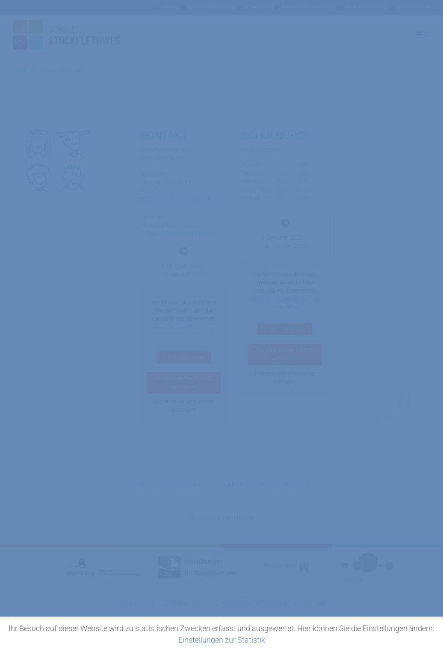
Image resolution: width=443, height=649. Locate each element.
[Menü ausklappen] (422, 35)
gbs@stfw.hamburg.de (188, 232)
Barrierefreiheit (290, 484)
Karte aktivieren (183, 357)
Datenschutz (184, 484)
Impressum (147, 484)
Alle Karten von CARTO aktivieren (184, 382)
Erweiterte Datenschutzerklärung (271, 602)
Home (20, 70)
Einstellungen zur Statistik (221, 639)
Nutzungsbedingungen (236, 484)
